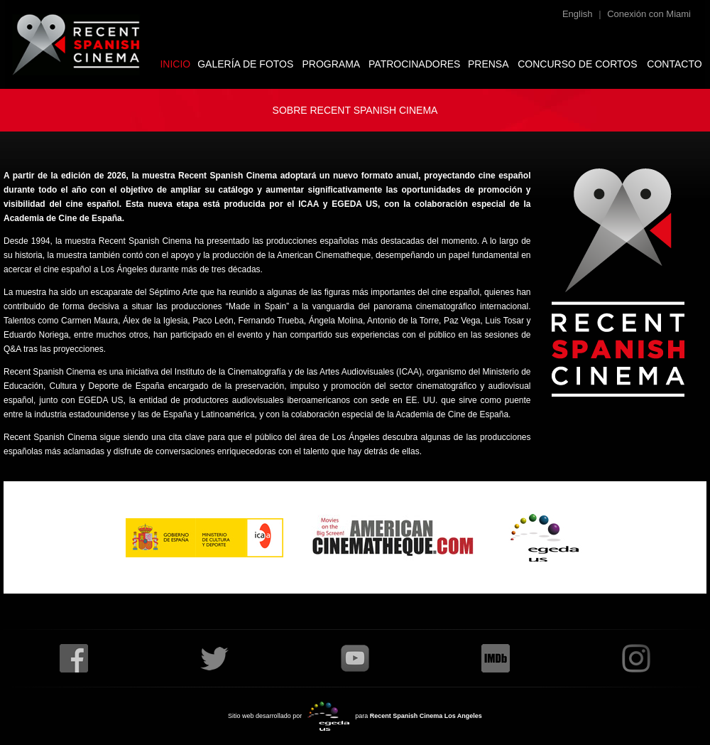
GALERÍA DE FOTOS (245, 64)
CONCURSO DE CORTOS (577, 64)
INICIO (175, 64)
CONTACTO (674, 64)
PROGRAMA (331, 64)
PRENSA (488, 64)
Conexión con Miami (649, 14)
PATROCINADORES (414, 64)
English (577, 14)
